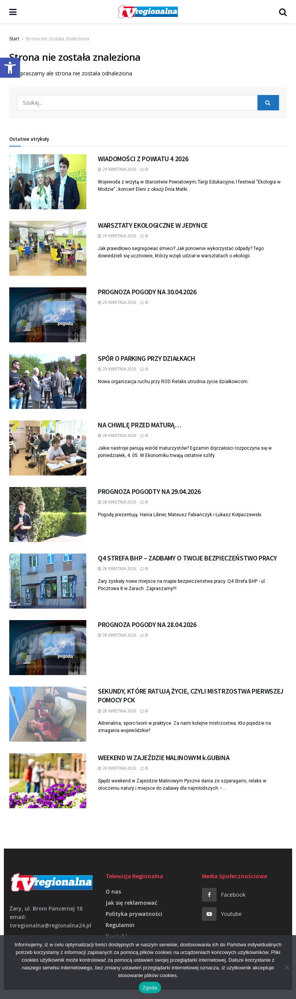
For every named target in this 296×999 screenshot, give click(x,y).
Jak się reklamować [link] (131, 902)
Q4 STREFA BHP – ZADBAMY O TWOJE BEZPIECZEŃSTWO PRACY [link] (187, 558)
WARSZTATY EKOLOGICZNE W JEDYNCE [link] (153, 225)
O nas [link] (113, 891)
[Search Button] (268, 102)
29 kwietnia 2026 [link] (117, 169)
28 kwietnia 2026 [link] (117, 435)
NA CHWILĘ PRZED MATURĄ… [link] (139, 424)
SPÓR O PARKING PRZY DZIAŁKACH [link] (146, 358)
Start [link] (14, 38)
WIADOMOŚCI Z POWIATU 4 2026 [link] (143, 158)
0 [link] (144, 169)
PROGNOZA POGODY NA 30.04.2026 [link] (147, 291)
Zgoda (150, 988)
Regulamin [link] (120, 925)
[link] (10, 68)
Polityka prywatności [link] (134, 913)
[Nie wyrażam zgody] (286, 967)
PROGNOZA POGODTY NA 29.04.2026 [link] (149, 491)
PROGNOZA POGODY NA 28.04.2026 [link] (147, 624)
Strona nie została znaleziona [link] (57, 38)
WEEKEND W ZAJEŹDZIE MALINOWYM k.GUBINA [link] (163, 757)
